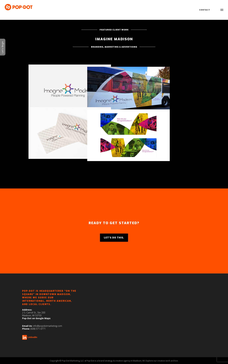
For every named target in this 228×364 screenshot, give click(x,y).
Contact (204, 10)
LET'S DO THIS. (114, 237)
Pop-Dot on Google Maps (36, 318)
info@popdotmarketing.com (47, 325)
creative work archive (167, 360)
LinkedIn (32, 337)
